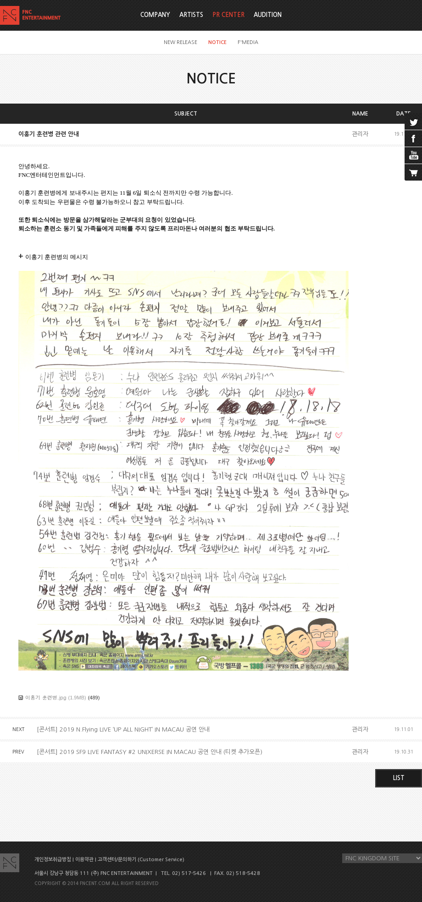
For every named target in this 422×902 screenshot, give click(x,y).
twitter (413, 121)
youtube (413, 155)
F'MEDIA (248, 42)
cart (413, 172)
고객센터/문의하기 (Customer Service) (141, 859)
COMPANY (155, 15)
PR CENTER (228, 15)
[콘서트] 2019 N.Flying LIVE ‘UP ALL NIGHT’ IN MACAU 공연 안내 (123, 729)
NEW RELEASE (180, 42)
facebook (413, 138)
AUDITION (268, 15)
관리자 (360, 134)
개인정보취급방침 (52, 859)
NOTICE (217, 42)
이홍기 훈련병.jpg (46, 697)
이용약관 (84, 859)
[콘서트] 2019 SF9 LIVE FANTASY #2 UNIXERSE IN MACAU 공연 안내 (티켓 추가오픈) (149, 752)
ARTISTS (191, 15)
